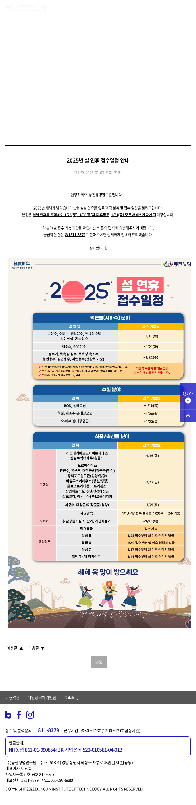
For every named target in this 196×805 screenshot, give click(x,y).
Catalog (71, 697)
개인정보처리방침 (42, 697)
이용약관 (12, 697)
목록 (98, 662)
